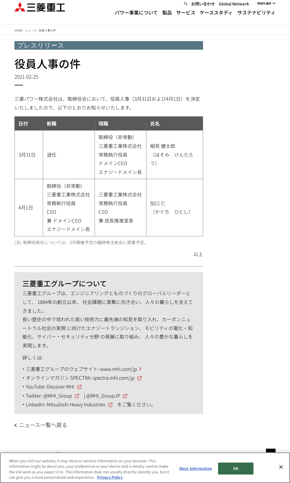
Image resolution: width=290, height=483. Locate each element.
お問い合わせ (203, 9)
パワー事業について (136, 17)
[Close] (281, 467)
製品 (167, 17)
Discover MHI (60, 386)
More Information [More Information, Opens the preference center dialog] (195, 468)
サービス (185, 17)
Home (18, 30)
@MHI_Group (57, 395)
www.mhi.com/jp (118, 368)
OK (235, 468)
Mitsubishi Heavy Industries (76, 404)
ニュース (30, 30)
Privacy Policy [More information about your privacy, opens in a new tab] (110, 477)
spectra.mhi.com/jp (114, 377)
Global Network (234, 9)
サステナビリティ (256, 17)
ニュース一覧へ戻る (43, 425)
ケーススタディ (216, 17)
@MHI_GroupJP (103, 395)
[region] (145, 467)
